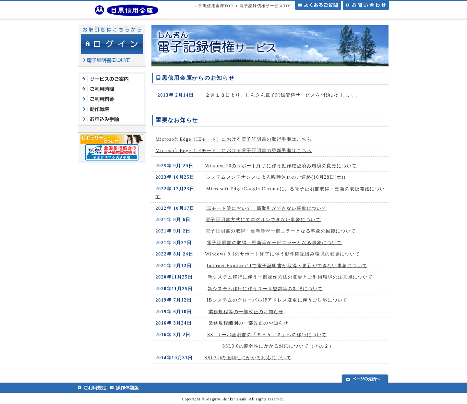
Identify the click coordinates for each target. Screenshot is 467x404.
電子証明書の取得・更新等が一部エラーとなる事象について (274, 242)
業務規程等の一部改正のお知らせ (246, 311)
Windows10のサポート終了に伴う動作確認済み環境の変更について (281, 165)
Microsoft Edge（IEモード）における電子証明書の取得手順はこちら (233, 139)
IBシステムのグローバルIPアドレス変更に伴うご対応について (277, 300)
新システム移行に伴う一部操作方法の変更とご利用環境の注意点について (290, 276)
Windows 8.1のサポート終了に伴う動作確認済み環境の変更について (282, 253)
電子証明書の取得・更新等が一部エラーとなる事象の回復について (281, 230)
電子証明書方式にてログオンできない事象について (263, 219)
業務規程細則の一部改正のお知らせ (249, 323)
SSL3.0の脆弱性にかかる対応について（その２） (278, 346)
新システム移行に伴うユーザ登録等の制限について (265, 288)
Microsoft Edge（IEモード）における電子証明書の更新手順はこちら (233, 150)
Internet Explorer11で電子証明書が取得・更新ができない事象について (287, 265)
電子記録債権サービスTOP (266, 6)
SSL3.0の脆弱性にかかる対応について (248, 357)
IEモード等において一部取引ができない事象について (266, 208)
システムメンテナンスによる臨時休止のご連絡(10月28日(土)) (276, 177)
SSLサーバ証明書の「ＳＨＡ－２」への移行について (267, 334)
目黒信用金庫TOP (215, 6)
